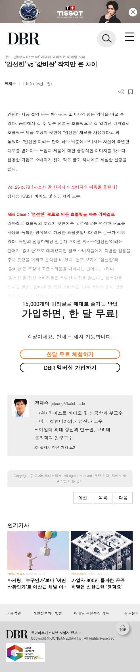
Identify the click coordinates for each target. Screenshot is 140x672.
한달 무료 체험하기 (69, 354)
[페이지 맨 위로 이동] (124, 629)
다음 (123, 497)
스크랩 (130, 92)
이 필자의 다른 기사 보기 (56, 447)
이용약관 (14, 613)
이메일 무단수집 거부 (91, 613)
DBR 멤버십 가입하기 (70, 367)
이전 (82, 497)
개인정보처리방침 (47, 613)
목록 (103, 497)
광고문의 (131, 613)
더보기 (121, 92)
